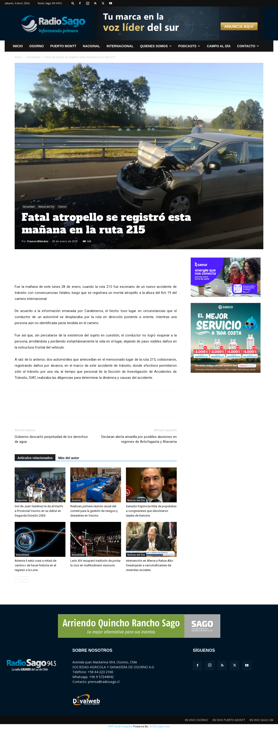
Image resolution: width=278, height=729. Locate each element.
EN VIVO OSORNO (196, 720)
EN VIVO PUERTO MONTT (229, 720)
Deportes (21, 500)
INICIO (18, 46)
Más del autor (68, 458)
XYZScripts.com (160, 726)
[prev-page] (17, 579)
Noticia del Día (46, 206)
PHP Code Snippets (120, 726)
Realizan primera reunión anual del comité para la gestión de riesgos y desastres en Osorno (94, 510)
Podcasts (189, 46)
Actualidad (33, 57)
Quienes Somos (156, 46)
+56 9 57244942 (101, 677)
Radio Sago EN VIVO (50, 3)
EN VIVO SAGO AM (261, 720)
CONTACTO (248, 46)
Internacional (120, 46)
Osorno (36, 46)
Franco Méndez (37, 241)
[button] (72, 3)
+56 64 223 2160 (100, 672)
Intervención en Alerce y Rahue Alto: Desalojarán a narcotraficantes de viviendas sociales (150, 565)
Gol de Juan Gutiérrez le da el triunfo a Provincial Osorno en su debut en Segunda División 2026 (39, 510)
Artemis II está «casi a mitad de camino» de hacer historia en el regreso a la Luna (35, 565)
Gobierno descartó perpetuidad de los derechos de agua (51, 439)
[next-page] (25, 579)
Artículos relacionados (35, 458)
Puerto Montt (63, 46)
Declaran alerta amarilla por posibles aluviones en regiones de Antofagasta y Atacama (139, 439)
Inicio (18, 57)
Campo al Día (219, 46)
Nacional (91, 46)
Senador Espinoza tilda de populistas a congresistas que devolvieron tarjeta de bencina (151, 510)
